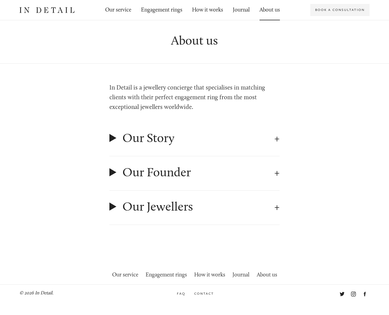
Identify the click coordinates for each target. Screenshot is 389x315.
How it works (207, 10)
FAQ (181, 294)
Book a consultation (340, 10)
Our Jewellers (157, 208)
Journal (241, 10)
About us (270, 10)
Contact (204, 294)
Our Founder (156, 173)
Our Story (148, 139)
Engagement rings (161, 10)
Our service (118, 10)
